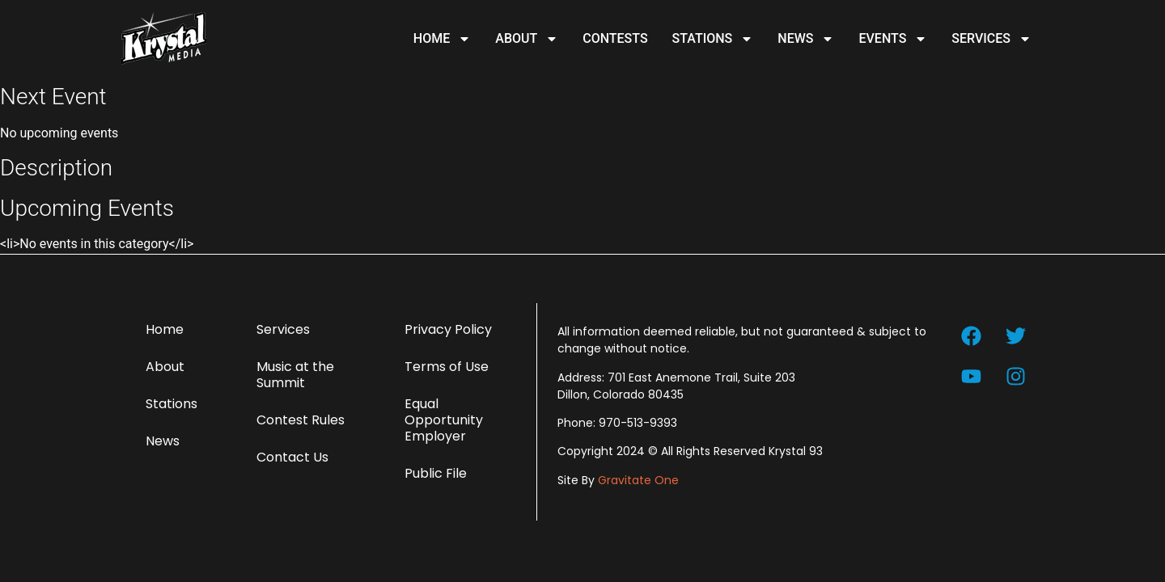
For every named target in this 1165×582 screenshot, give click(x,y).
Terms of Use (447, 366)
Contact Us (292, 457)
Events (892, 38)
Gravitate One (638, 480)
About (526, 38)
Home (442, 38)
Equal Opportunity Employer (444, 419)
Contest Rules (300, 420)
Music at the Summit (295, 374)
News (805, 38)
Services (991, 38)
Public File (436, 473)
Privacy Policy (448, 329)
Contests (614, 38)
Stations (713, 38)
